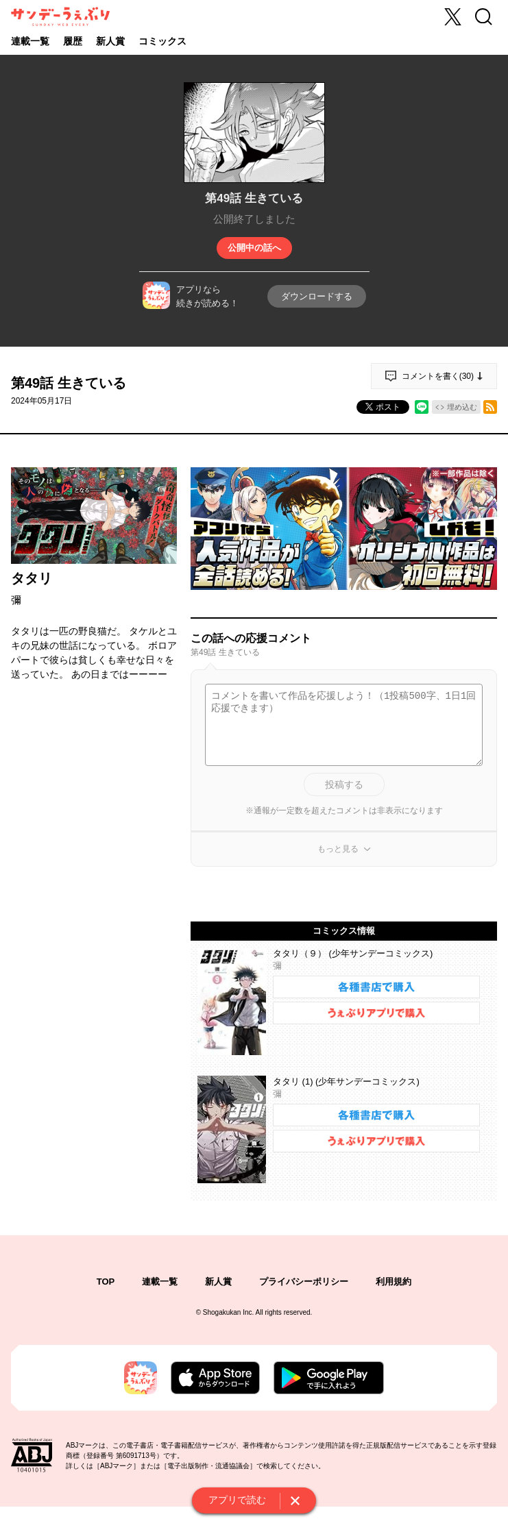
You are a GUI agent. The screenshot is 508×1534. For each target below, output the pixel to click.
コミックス (162, 41)
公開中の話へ (254, 248)
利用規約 (393, 1281)
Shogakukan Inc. (228, 1312)
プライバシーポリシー (303, 1281)
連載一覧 (30, 41)
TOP (106, 1281)
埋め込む (462, 407)
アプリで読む (237, 1499)
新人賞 (110, 41)
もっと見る (338, 849)
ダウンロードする (316, 296)
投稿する (344, 784)
